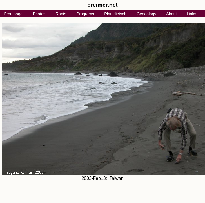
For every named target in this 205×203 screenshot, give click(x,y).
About (171, 14)
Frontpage (13, 14)
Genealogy (146, 14)
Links (191, 14)
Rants (61, 14)
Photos (39, 14)
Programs (85, 14)
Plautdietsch (115, 14)
